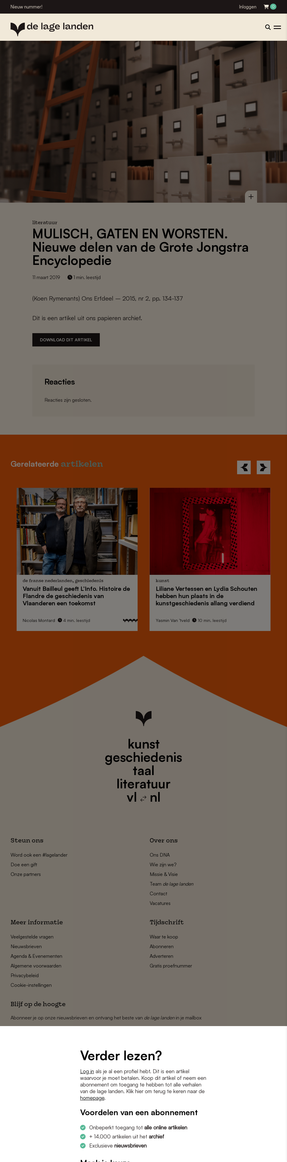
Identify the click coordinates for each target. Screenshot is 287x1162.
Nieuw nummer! (26, 7)
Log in (87, 1071)
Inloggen (247, 7)
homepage (92, 1098)
